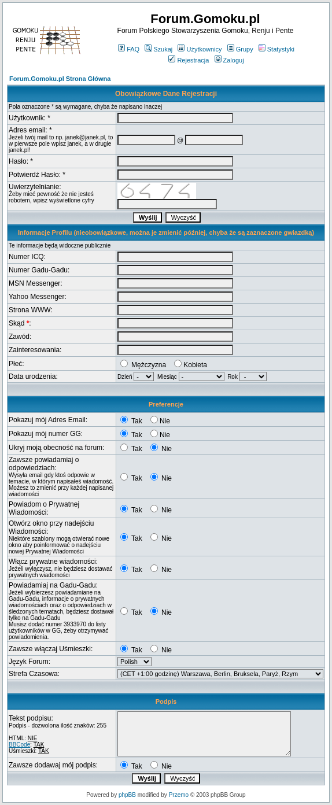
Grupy (240, 49)
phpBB (127, 795)
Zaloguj (229, 60)
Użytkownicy (200, 49)
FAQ (128, 49)
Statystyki (276, 49)
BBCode (19, 744)
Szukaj (158, 49)
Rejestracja (188, 60)
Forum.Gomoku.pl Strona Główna (59, 78)
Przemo (179, 795)
